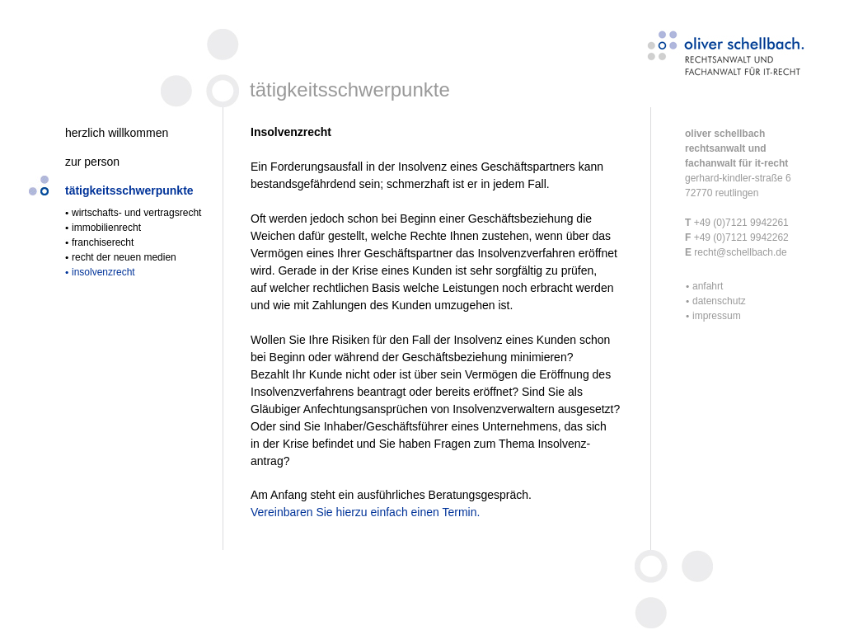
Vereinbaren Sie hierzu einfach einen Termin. (365, 512)
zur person (92, 161)
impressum (716, 316)
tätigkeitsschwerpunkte (129, 190)
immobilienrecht (106, 227)
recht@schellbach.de (739, 252)
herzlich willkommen (116, 132)
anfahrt (707, 286)
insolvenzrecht (103, 272)
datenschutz (719, 301)
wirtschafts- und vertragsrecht (136, 213)
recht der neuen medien (124, 257)
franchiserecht (103, 242)
